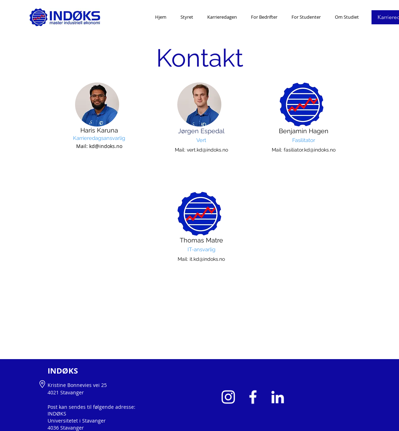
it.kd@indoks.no (207, 259)
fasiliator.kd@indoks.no (310, 150)
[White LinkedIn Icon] (278, 397)
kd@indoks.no (105, 146)
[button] (222, 17)
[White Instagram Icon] (228, 397)
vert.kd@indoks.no (207, 150)
